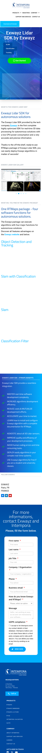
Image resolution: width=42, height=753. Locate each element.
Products (16, 13)
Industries (26, 13)
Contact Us (36, 17)
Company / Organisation (20, 567)
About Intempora (13, 733)
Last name (14, 549)
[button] (7, 45)
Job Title (13, 558)
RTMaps (9, 705)
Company (35, 13)
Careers (9, 740)
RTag (8, 715)
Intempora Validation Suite (15, 721)
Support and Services (23, 17)
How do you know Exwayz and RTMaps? (21, 598)
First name (14, 540)
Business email (16, 587)
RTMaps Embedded (13, 708)
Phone (12, 579)
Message (13, 608)
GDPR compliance (17, 622)
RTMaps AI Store (13, 712)
